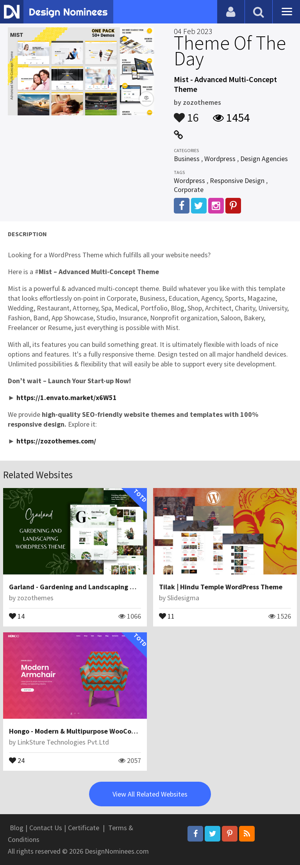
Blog (16, 827)
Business (187, 158)
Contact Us (45, 827)
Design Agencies (264, 158)
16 (186, 114)
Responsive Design (237, 180)
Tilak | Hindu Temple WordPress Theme (220, 586)
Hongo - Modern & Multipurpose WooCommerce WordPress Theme (112, 731)
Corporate (189, 189)
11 (167, 615)
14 (17, 615)
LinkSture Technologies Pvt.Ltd (63, 742)
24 (17, 760)
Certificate (83, 827)
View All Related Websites (150, 794)
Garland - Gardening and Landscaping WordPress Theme (98, 586)
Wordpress (220, 158)
